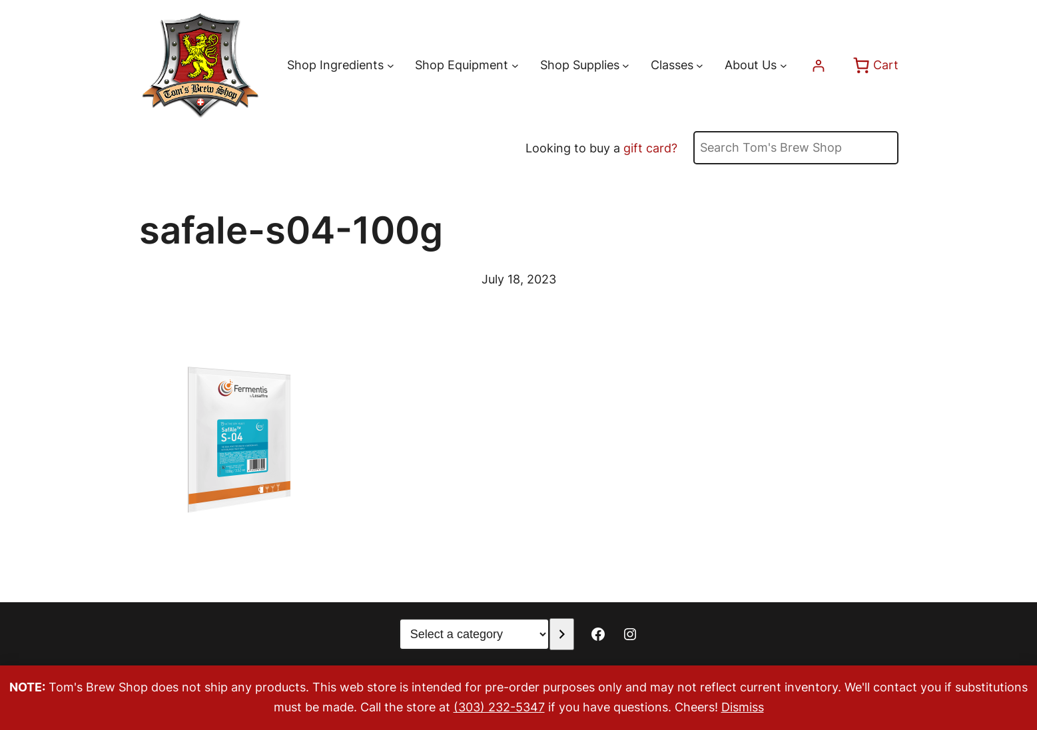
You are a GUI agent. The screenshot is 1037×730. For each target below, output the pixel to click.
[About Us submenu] (783, 65)
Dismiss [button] (742, 707)
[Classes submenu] (699, 65)
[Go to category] (561, 634)
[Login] (818, 66)
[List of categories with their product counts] (474, 634)
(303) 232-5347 (499, 707)
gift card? (650, 148)
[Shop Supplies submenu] (625, 65)
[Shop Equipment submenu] (515, 65)
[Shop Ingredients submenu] (390, 65)
